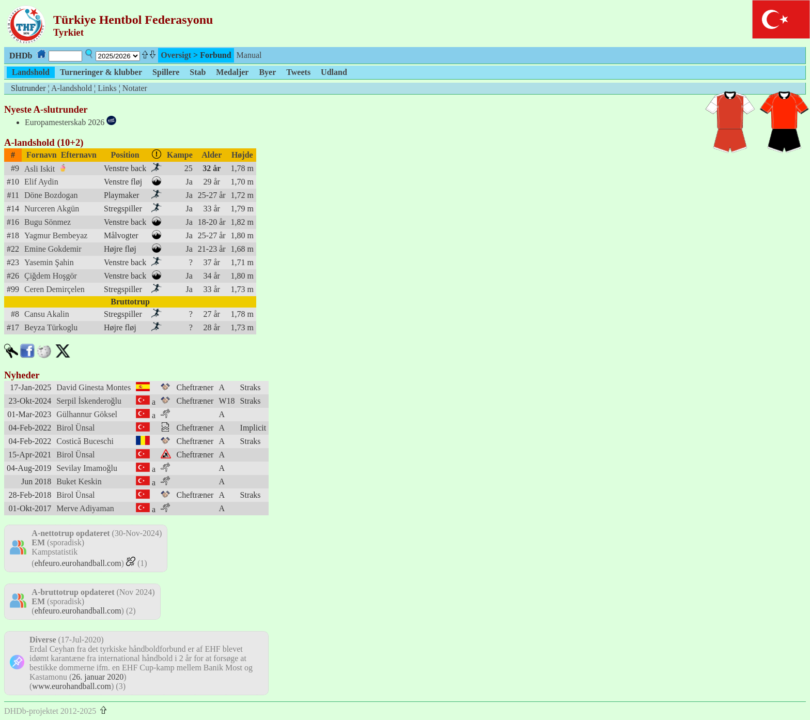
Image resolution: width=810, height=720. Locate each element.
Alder (211, 154)
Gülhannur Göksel (86, 414)
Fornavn (41, 154)
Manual (249, 55)
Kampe (180, 154)
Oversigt (176, 55)
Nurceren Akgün (51, 208)
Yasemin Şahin (49, 262)
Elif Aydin (41, 181)
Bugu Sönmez (47, 222)
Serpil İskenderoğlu (88, 400)
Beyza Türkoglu (50, 327)
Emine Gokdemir (53, 248)
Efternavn (79, 154)
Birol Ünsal (75, 427)
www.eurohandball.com (71, 686)
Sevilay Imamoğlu (86, 468)
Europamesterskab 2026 (64, 122)
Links (107, 88)
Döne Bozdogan (51, 195)
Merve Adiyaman (85, 508)
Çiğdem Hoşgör (50, 275)
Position (125, 154)
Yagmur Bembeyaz (55, 235)
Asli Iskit (39, 168)
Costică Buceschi (85, 441)
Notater (134, 88)
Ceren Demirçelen (54, 289)
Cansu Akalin (46, 314)
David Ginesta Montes (93, 387)
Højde (242, 154)
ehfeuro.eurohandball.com (78, 563)
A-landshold (71, 88)
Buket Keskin (79, 481)
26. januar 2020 (97, 676)
